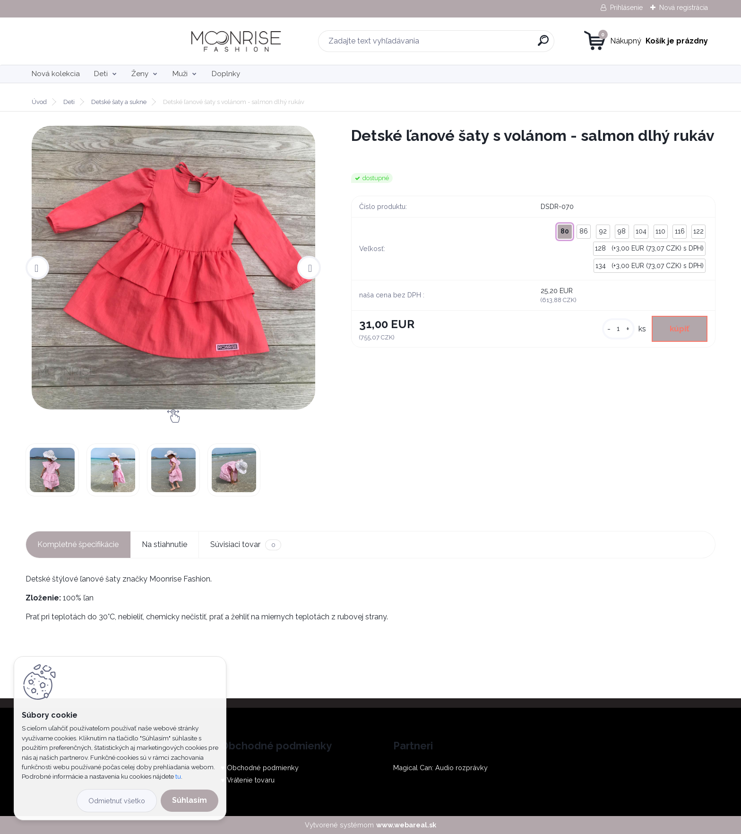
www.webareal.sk (406, 825)
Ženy (139, 74)
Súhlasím (189, 800)
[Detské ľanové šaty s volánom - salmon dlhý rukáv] (173, 267)
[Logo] (83, 41)
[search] (465, 44)
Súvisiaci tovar (245, 544)
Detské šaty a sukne (118, 101)
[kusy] (614, 329)
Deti (101, 74)
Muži (180, 74)
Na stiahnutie (164, 544)
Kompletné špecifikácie (78, 544)
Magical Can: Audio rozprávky (440, 768)
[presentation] (37, 267)
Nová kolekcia (56, 74)
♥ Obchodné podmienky (260, 768)
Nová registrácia (683, 7)
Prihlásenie (626, 7)
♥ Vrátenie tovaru (248, 780)
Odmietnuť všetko (116, 801)
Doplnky (226, 74)
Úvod (39, 101)
